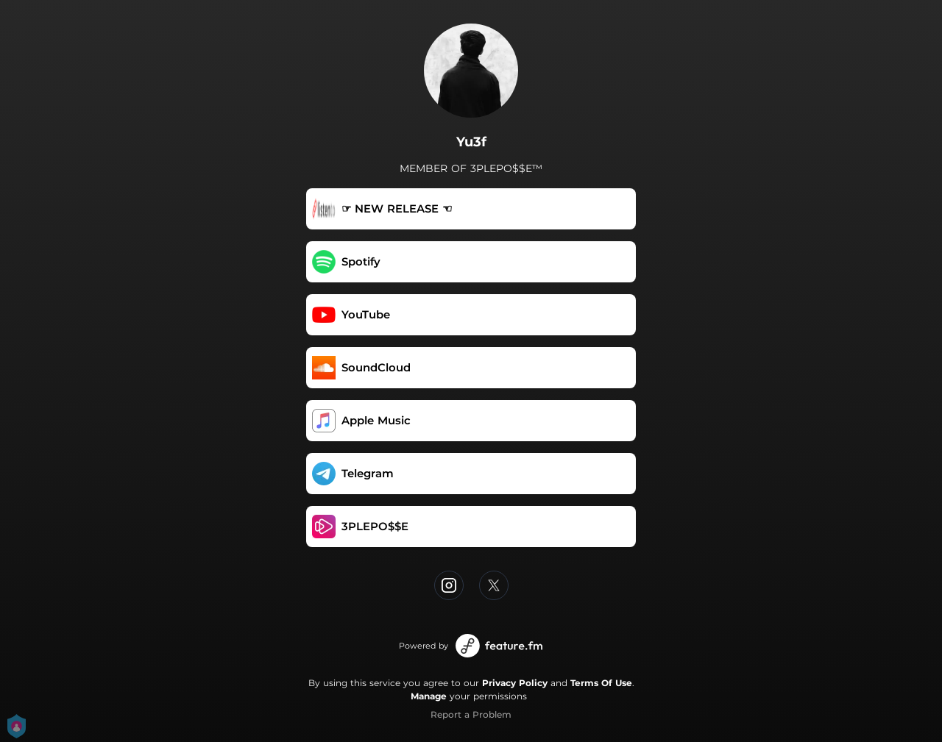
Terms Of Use (601, 682)
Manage (429, 696)
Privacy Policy (515, 682)
